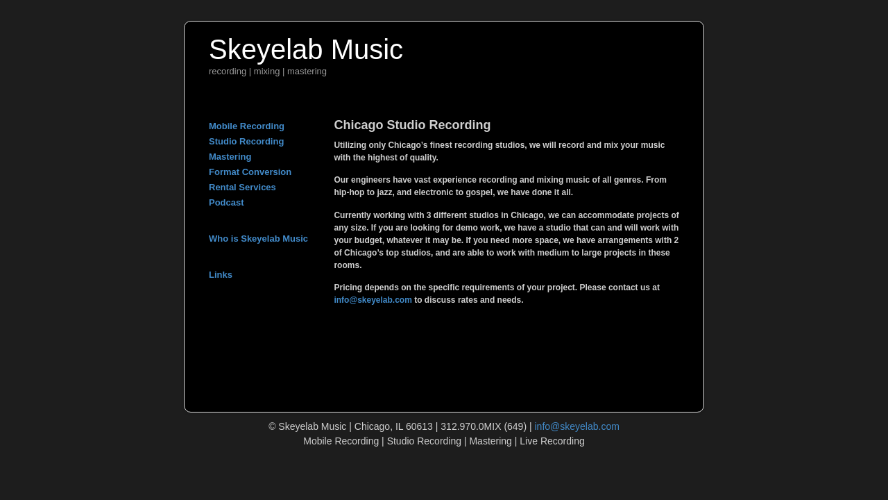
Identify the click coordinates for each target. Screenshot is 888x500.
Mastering (230, 156)
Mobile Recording (246, 126)
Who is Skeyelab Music (258, 238)
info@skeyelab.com (372, 300)
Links (220, 274)
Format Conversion (250, 172)
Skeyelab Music (306, 49)
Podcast (226, 202)
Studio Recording (246, 141)
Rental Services (242, 187)
